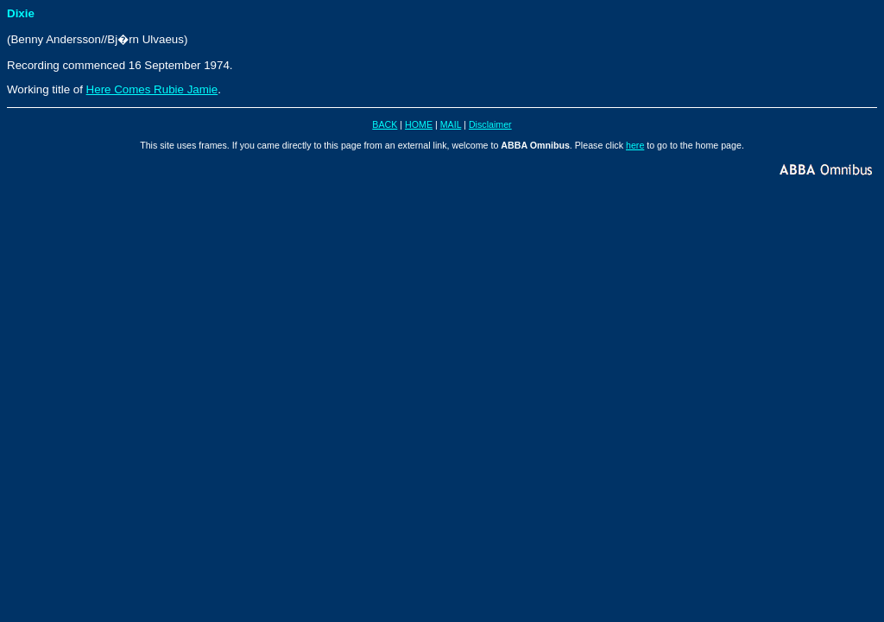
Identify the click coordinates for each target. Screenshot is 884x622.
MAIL (450, 124)
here (635, 145)
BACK (384, 124)
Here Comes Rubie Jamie (152, 89)
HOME (419, 124)
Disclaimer (490, 124)
